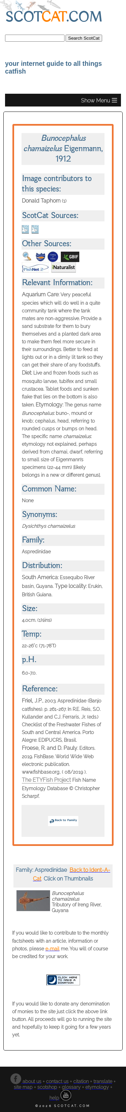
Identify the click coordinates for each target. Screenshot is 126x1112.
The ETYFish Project (46, 780)
